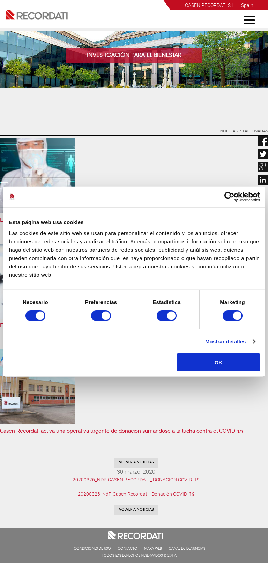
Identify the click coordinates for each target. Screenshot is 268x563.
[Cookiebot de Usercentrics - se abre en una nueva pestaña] (229, 196)
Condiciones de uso (92, 549)
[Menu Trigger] (249, 19)
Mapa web (153, 549)
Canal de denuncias (187, 549)
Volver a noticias (136, 462)
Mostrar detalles (225, 341)
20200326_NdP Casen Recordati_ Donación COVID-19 (136, 494)
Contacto (127, 549)
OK (219, 362)
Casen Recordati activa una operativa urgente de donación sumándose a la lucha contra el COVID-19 (121, 431)
